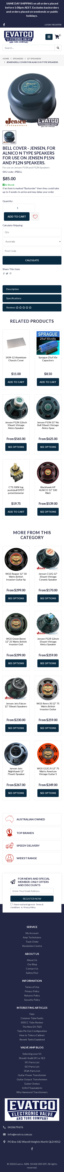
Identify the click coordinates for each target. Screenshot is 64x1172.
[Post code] (32, 251)
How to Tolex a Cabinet (32, 1035)
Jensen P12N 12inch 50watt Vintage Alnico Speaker (16, 425)
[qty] (32, 232)
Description (12, 289)
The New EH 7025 (32, 1026)
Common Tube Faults (32, 1018)
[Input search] (29, 48)
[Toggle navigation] (49, 37)
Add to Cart (17, 216)
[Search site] (58, 48)
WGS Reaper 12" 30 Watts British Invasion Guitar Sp (16, 576)
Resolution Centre (32, 945)
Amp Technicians (32, 937)
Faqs (32, 1013)
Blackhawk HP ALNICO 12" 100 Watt (48, 490)
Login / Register (53, 24)
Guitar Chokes (32, 1083)
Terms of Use (32, 987)
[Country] (32, 241)
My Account (32, 933)
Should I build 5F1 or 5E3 (32, 1058)
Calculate (32, 260)
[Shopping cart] (57, 36)
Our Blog (32, 964)
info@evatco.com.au (20, 1134)
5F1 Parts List (32, 1062)
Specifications (13, 298)
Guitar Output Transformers (32, 1079)
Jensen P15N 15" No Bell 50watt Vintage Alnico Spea (48, 425)
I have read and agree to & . (26, 905)
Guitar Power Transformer (32, 1075)
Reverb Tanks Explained (32, 1039)
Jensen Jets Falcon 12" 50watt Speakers (16, 705)
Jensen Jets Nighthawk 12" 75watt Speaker (16, 771)
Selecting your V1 (32, 1053)
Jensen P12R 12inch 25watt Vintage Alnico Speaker (48, 641)
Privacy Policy (29, 907)
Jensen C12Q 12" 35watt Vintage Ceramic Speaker (48, 576)
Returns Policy (32, 995)
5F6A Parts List (32, 1070)
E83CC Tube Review (32, 1022)
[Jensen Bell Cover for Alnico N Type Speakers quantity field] (19, 208)
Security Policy (32, 999)
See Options (16, 446)
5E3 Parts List (32, 1066)
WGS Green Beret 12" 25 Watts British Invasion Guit (16, 641)
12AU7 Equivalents (32, 1087)
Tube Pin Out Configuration (32, 1030)
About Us (32, 960)
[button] (35, 216)
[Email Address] (32, 891)
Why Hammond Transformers (32, 1092)
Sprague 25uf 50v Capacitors (48, 359)
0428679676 (15, 1127)
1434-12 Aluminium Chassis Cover (16, 359)
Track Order (32, 941)
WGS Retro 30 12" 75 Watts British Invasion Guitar (48, 706)
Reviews (19, 307)
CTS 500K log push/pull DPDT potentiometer (16, 490)
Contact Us (32, 968)
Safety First (32, 972)
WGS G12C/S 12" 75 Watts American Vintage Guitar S (48, 771)
